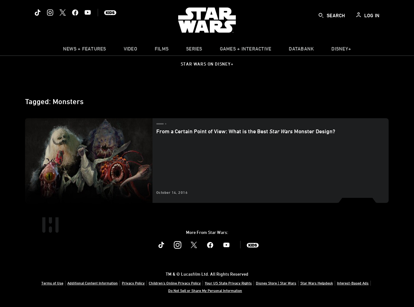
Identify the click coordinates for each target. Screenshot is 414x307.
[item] (84, 50)
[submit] (321, 15)
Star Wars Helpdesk (316, 283)
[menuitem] (130, 50)
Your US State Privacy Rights (228, 283)
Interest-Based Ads (353, 283)
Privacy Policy (133, 283)
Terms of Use (52, 283)
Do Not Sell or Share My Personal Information (205, 290)
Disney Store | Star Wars (276, 283)
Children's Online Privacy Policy (175, 283)
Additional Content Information (92, 283)
